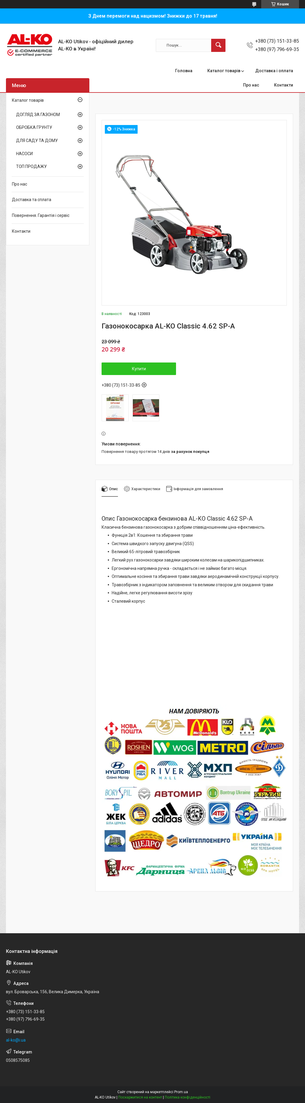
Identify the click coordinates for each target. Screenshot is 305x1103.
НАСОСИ (24, 153)
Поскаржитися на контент (140, 1097)
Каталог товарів (223, 70)
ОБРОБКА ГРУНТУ (34, 127)
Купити (139, 368)
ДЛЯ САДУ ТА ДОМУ (37, 140)
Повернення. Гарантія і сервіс (40, 215)
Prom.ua (181, 1092)
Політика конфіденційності (187, 1097)
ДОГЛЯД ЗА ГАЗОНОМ (38, 114)
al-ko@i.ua (16, 1040)
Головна (183, 70)
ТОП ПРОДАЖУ (31, 166)
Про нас (251, 85)
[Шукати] (218, 45)
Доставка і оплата (274, 70)
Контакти (283, 85)
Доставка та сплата (31, 199)
